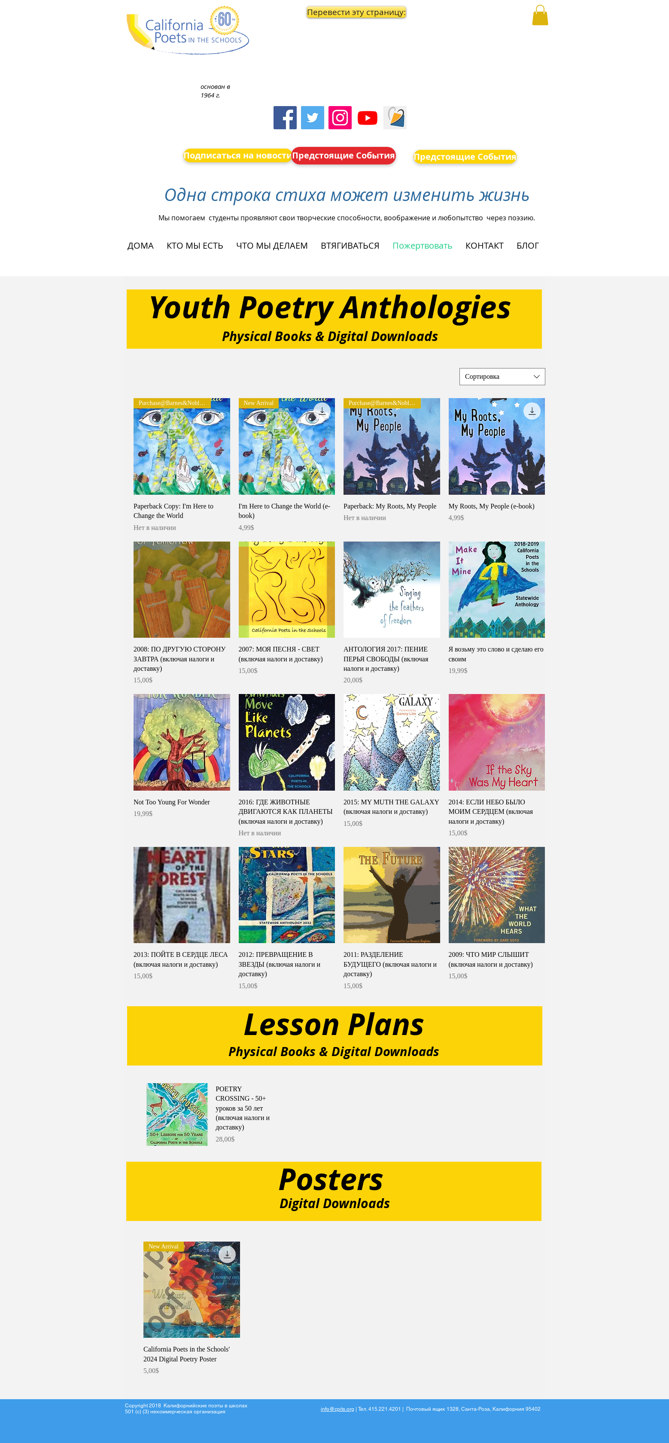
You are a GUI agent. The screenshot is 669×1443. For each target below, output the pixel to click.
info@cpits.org (337, 1409)
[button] (344, 12)
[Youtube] (367, 117)
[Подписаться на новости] (237, 155)
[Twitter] (312, 117)
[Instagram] (340, 117)
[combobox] (502, 376)
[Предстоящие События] (343, 155)
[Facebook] (285, 117)
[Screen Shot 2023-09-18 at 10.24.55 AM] (395, 117)
